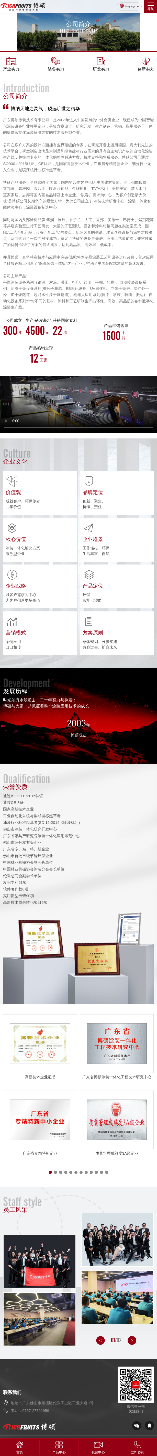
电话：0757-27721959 (30, 1410)
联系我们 (12, 1392)
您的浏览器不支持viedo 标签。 (78, 404)
